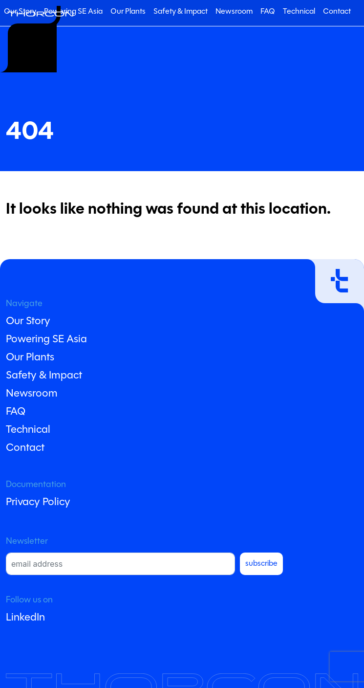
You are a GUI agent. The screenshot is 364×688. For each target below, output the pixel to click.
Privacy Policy (38, 502)
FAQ (267, 12)
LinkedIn (25, 617)
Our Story (28, 321)
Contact (337, 12)
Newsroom (234, 12)
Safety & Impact (180, 12)
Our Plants (128, 12)
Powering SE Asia (73, 12)
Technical (299, 12)
